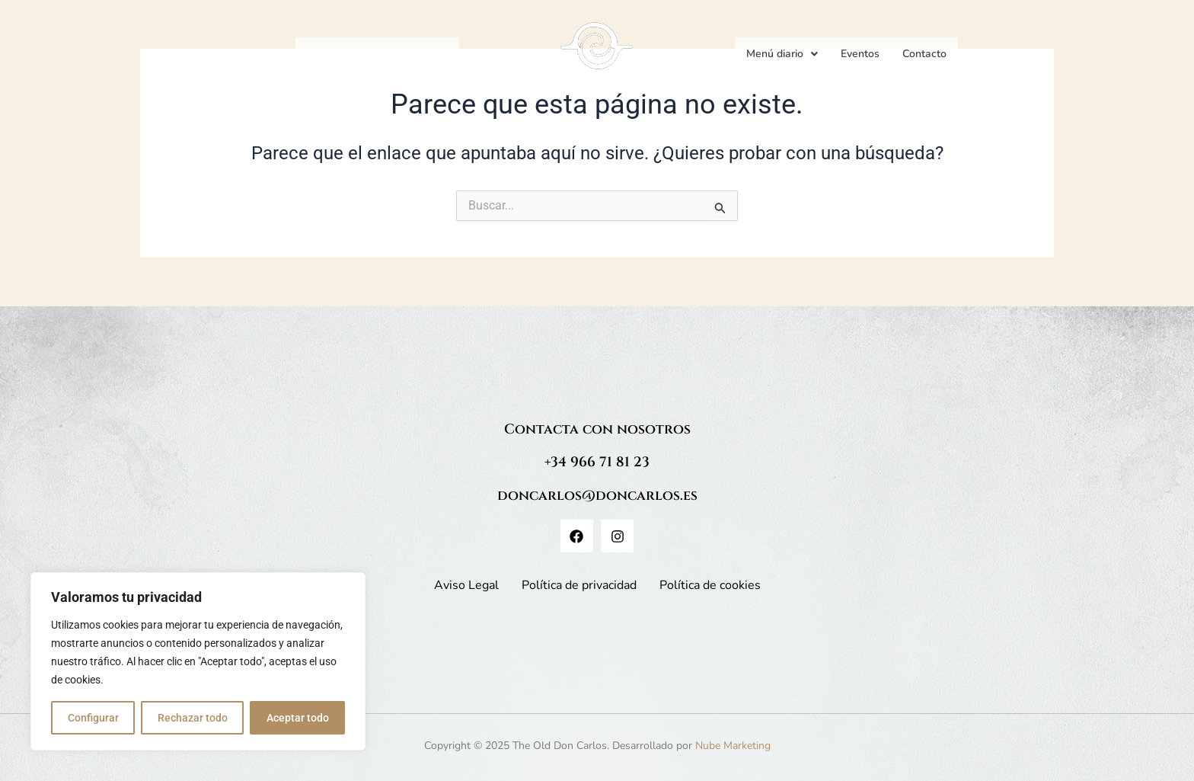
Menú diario (782, 53)
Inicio (319, 53)
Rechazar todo (193, 718)
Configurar (93, 718)
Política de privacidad (579, 585)
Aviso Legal (466, 585)
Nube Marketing (733, 745)
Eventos (860, 53)
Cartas (371, 53)
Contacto (924, 53)
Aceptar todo (298, 718)
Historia (429, 53)
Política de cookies (710, 585)
